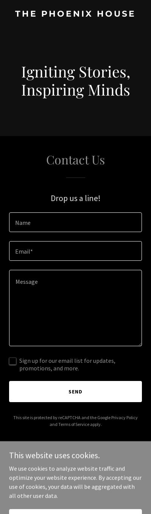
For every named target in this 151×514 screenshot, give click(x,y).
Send (75, 391)
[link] (75, 14)
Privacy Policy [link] (124, 417)
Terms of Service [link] (73, 424)
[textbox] (75, 222)
